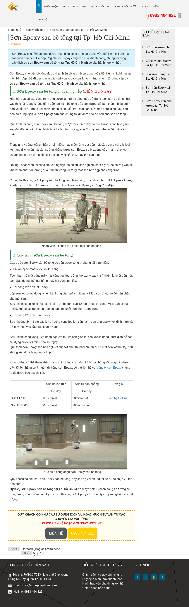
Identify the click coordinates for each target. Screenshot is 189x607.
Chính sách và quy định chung (102, 574)
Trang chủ (14, 29)
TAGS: (14, 548)
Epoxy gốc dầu (101, 6)
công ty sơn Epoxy (109, 367)
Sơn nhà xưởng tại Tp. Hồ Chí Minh (158, 49)
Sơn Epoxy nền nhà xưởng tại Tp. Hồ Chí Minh (159, 106)
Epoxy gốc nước (126, 6)
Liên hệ (42, 19)
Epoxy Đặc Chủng (74, 6)
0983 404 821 (163, 15)
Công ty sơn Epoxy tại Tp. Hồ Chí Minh (158, 63)
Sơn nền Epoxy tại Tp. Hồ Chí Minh (158, 90)
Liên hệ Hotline (118, 398)
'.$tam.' (26, 553)
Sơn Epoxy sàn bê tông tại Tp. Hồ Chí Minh (78, 29)
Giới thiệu (51, 6)
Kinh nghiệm (150, 6)
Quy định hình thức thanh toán (102, 579)
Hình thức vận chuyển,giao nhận (103, 583)
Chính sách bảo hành (96, 587)
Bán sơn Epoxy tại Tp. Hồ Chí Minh (158, 76)
